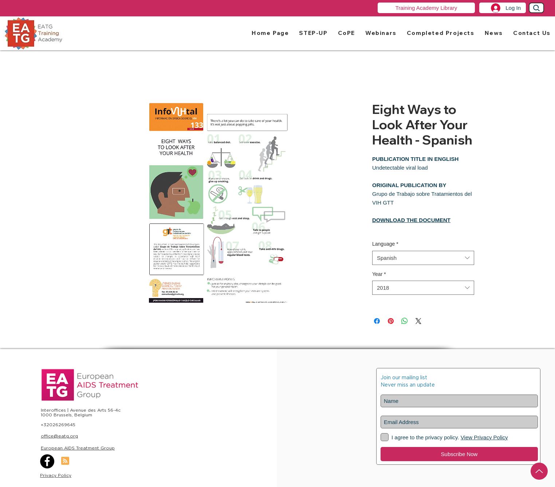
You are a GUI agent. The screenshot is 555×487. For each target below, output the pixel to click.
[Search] (536, 8)
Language (385, 244)
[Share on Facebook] (377, 321)
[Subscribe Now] (459, 454)
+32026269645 (58, 424)
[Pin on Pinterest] (390, 321)
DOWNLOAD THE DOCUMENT (411, 220)
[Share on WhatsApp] (404, 321)
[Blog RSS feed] (65, 461)
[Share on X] (418, 321)
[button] (313, 32)
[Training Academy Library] (426, 8)
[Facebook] (47, 461)
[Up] (539, 471)
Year (379, 274)
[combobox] (423, 258)
